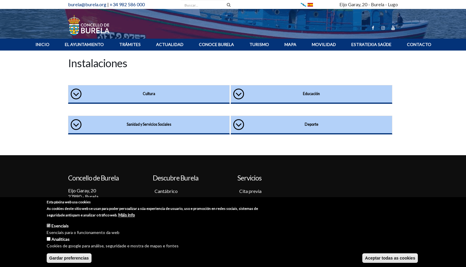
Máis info (126, 214)
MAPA (290, 44)
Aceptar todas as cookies (390, 258)
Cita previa (250, 191)
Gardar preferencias (69, 258)
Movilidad (324, 44)
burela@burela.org (87, 4)
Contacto (419, 44)
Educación (311, 94)
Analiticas (60, 239)
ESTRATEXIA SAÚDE (371, 44)
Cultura (149, 94)
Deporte (311, 124)
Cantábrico (166, 191)
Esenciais (60, 225)
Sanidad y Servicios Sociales (149, 124)
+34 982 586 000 (127, 4)
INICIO (42, 44)
